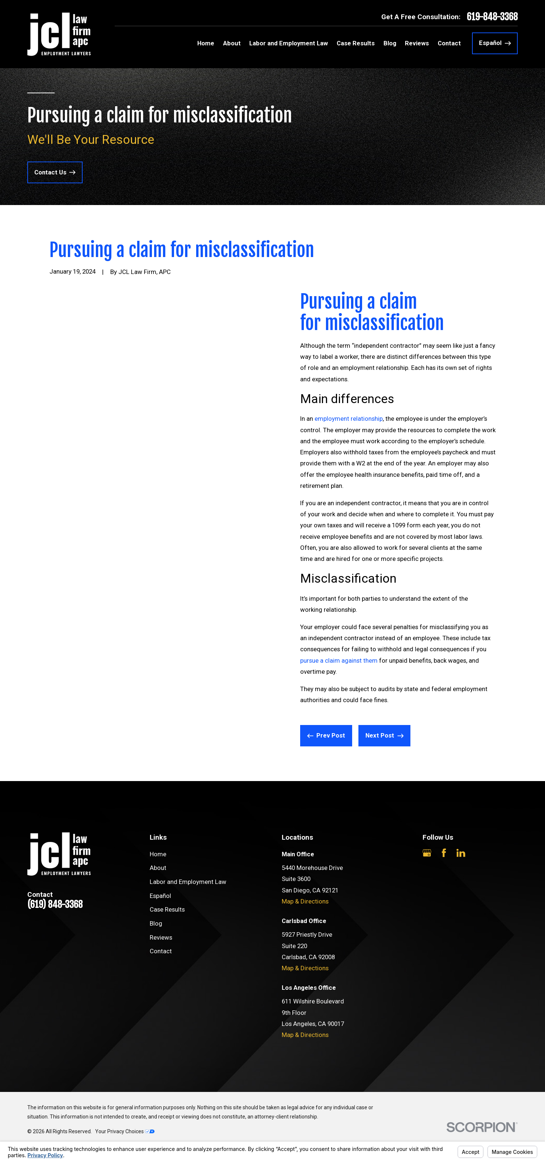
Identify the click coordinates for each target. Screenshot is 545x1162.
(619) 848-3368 (55, 904)
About (158, 867)
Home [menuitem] (205, 43)
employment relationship (349, 418)
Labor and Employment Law (188, 881)
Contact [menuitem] (449, 43)
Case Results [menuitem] (356, 43)
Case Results (167, 909)
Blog (156, 923)
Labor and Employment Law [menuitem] (288, 43)
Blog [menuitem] (389, 43)
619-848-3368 (492, 17)
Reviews (161, 937)
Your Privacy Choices (125, 1131)
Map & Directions (305, 901)
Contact (161, 951)
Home (158, 854)
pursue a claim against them (339, 660)
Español (160, 895)
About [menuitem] (232, 43)
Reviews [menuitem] (417, 43)
